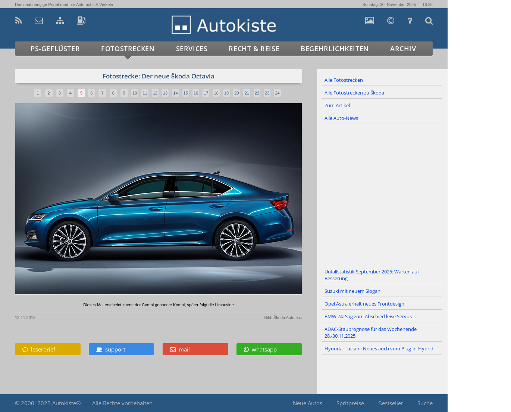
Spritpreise (350, 403)
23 (267, 93)
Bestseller (390, 403)
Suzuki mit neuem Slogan (352, 291)
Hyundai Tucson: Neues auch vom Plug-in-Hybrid (379, 348)
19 (226, 93)
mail (180, 349)
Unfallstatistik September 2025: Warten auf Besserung (372, 275)
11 (144, 93)
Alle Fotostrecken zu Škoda (354, 92)
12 (155, 93)
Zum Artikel (337, 105)
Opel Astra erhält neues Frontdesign (364, 303)
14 (175, 93)
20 (236, 93)
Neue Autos (307, 403)
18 (216, 93)
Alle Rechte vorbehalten (122, 403)
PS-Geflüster (55, 48)
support (110, 349)
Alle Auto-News (341, 118)
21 (246, 93)
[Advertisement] (382, 195)
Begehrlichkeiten (335, 48)
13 (165, 93)
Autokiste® (66, 403)
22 (257, 93)
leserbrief (38, 349)
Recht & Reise (254, 48)
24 (277, 93)
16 (196, 93)
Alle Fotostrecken (344, 80)
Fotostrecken (127, 48)
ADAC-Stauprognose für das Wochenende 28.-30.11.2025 (371, 332)
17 (206, 93)
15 (186, 93)
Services (192, 48)
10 (134, 93)
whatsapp (260, 349)
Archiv (403, 48)
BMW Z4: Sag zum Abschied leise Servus (368, 316)
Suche (425, 403)
